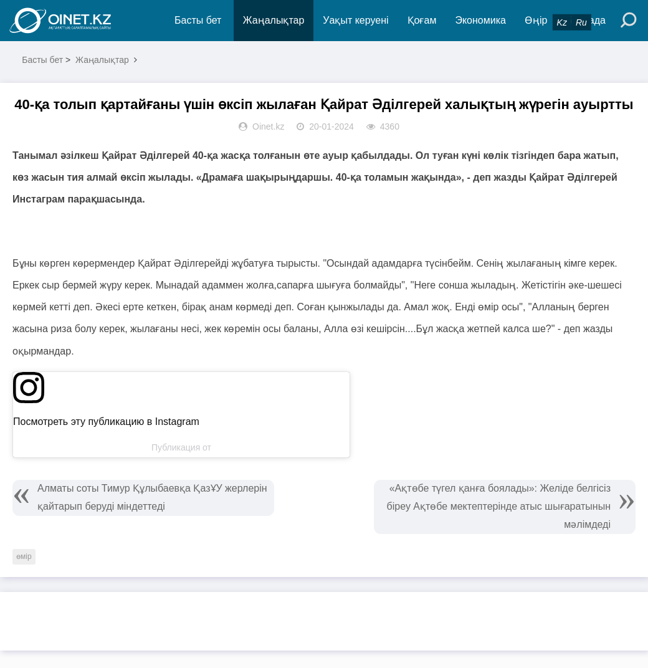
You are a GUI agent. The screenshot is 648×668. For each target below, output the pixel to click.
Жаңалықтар (274, 20)
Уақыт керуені (355, 20)
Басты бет (197, 20)
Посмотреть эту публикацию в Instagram (106, 421)
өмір (24, 556)
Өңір (536, 20)
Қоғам (422, 20)
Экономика (480, 20)
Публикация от (181, 447)
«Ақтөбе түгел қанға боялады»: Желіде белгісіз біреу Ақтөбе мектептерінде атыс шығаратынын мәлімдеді (499, 506)
